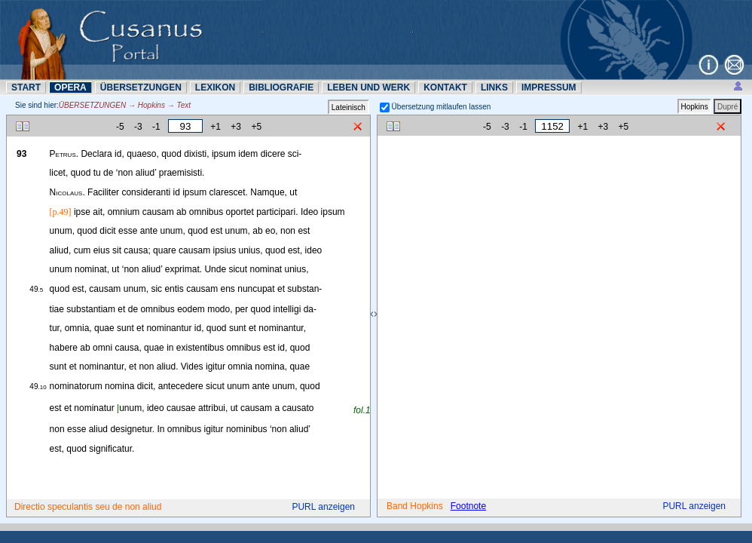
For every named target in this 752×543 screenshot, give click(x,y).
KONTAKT (445, 87)
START (26, 87)
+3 (236, 126)
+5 (256, 126)
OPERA (70, 87)
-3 (138, 126)
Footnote (468, 506)
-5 (120, 126)
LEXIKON (215, 87)
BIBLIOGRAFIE (281, 87)
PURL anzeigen (323, 507)
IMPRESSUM (548, 87)
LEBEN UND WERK (368, 87)
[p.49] (61, 212)
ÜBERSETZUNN (141, 87)
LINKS (494, 87)
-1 (156, 126)
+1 (215, 126)
